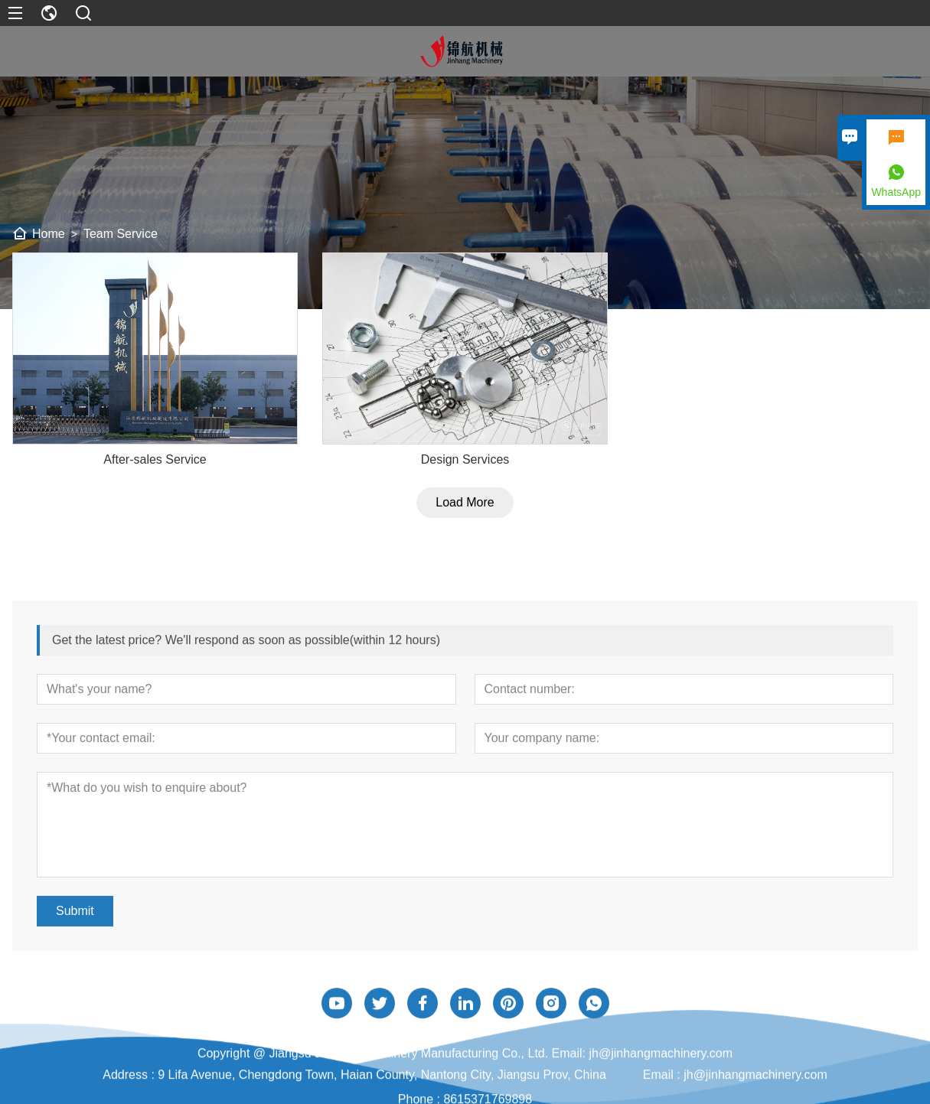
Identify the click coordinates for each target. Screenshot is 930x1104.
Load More (465, 512)
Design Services (465, 470)
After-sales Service (154, 470)
